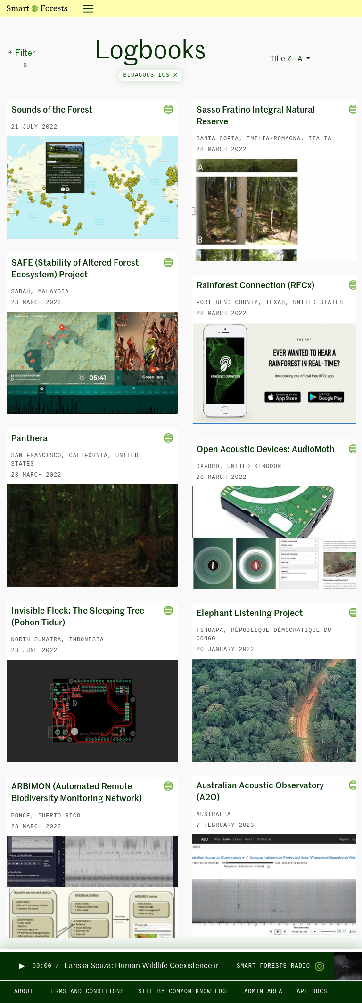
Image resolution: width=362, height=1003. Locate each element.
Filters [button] (21, 59)
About (23, 991)
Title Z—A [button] (287, 59)
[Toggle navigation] (85, 8)
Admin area (263, 991)
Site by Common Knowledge (184, 991)
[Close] (175, 75)
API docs (311, 991)
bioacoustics (150, 75)
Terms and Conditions (86, 991)
